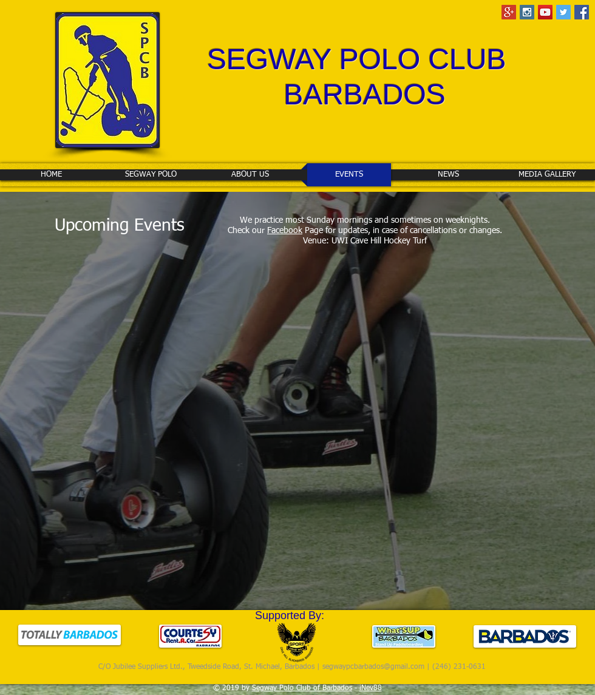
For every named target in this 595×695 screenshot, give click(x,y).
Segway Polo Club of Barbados (302, 688)
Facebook (284, 230)
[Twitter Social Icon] (563, 12)
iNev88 (370, 688)
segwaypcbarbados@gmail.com (373, 667)
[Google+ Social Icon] (508, 12)
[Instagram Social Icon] (527, 12)
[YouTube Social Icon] (545, 12)
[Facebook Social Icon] (581, 12)
